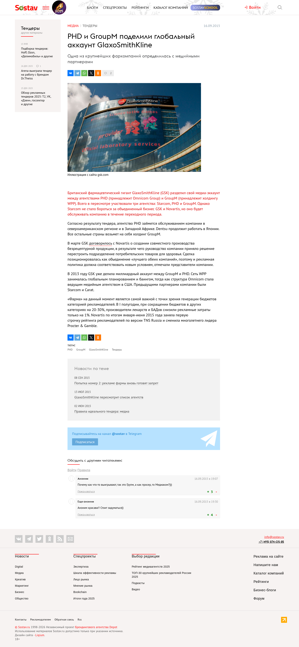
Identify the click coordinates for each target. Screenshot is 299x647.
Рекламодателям (40, 619)
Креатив (20, 579)
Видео (136, 589)
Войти (72, 470)
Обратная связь (64, 619)
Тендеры (30, 28)
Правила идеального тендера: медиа (101, 411)
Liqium (39, 635)
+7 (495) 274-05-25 (271, 542)
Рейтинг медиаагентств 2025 (151, 566)
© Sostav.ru (22, 627)
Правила (83, 470)
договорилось (100, 243)
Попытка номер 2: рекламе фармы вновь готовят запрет (116, 383)
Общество (21, 598)
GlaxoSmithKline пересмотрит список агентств (108, 397)
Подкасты (138, 583)
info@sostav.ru (274, 537)
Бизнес (19, 592)
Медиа (19, 572)
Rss (80, 619)
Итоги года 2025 (84, 598)
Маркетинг (22, 585)
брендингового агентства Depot (96, 627)
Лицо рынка (81, 579)
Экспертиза (81, 566)
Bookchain (80, 592)
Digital (19, 566)
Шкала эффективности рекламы (94, 572)
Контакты (21, 619)
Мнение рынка (82, 585)
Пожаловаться (86, 491)
